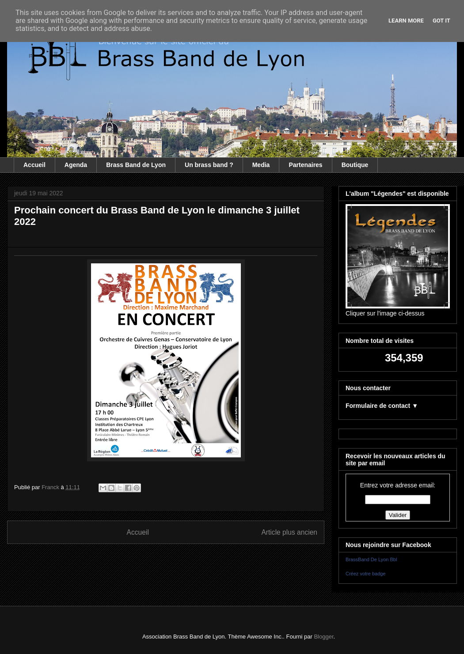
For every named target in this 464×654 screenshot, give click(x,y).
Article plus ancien (289, 532)
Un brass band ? (209, 164)
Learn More (406, 20)
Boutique (355, 164)
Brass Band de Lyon (136, 164)
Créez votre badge (366, 573)
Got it (441, 20)
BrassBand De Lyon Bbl (371, 559)
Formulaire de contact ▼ (382, 405)
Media (261, 164)
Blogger (323, 636)
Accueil (34, 164)
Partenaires (305, 164)
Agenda (76, 164)
